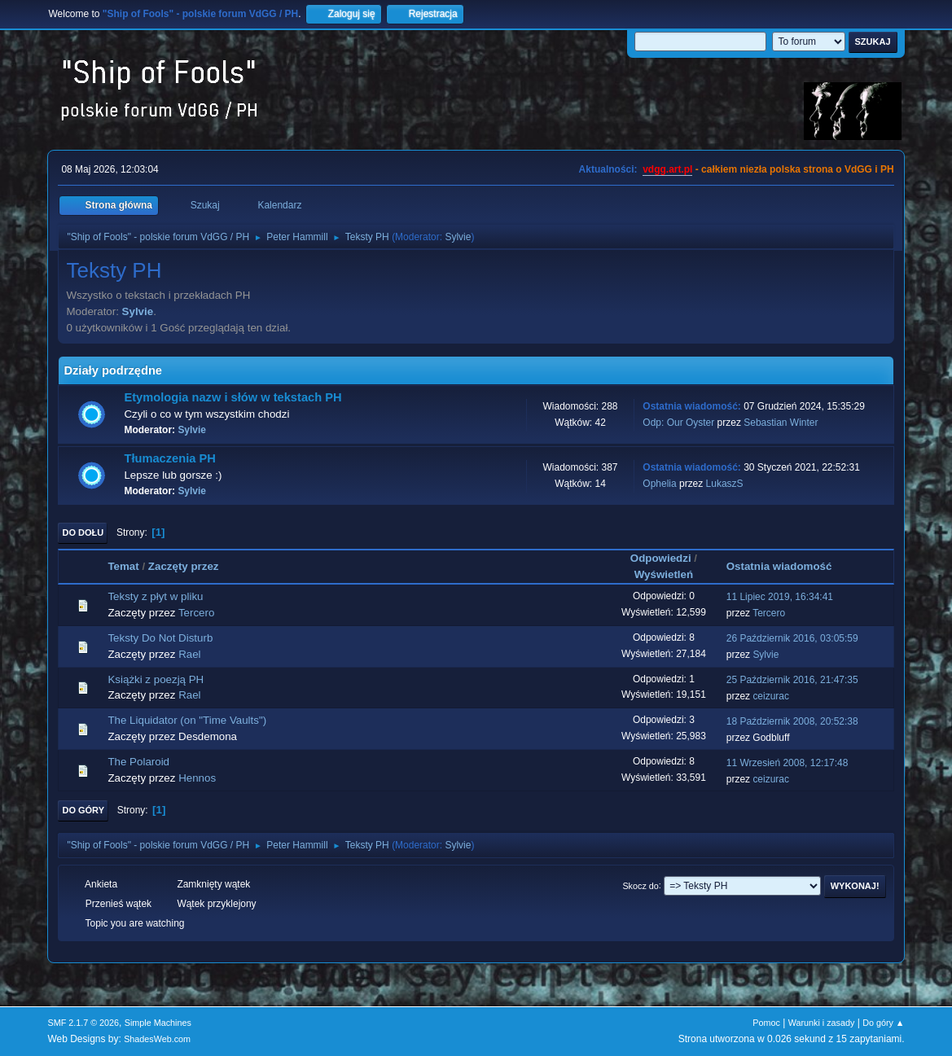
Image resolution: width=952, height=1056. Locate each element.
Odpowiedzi (660, 558)
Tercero (196, 613)
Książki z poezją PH (155, 679)
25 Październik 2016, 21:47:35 (792, 680)
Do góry (83, 810)
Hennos (197, 778)
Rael (189, 654)
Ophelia (659, 483)
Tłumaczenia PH (169, 458)
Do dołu (82, 532)
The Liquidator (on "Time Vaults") (186, 720)
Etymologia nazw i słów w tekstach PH (232, 397)
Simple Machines (158, 1023)
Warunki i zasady (821, 1023)
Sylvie (458, 237)
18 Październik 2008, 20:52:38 (792, 721)
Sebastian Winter (781, 422)
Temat (122, 566)
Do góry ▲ (883, 1023)
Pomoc (766, 1023)
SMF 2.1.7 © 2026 (83, 1023)
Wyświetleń (663, 574)
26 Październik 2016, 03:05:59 (792, 638)
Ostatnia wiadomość (786, 566)
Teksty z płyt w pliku (155, 596)
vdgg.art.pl (667, 169)
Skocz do (640, 885)
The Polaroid (138, 762)
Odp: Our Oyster (680, 422)
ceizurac (770, 696)
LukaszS (725, 483)
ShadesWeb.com (157, 1039)
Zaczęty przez (183, 566)
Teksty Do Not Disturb (160, 638)
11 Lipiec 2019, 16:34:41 (779, 596)
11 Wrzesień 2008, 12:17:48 (787, 763)
